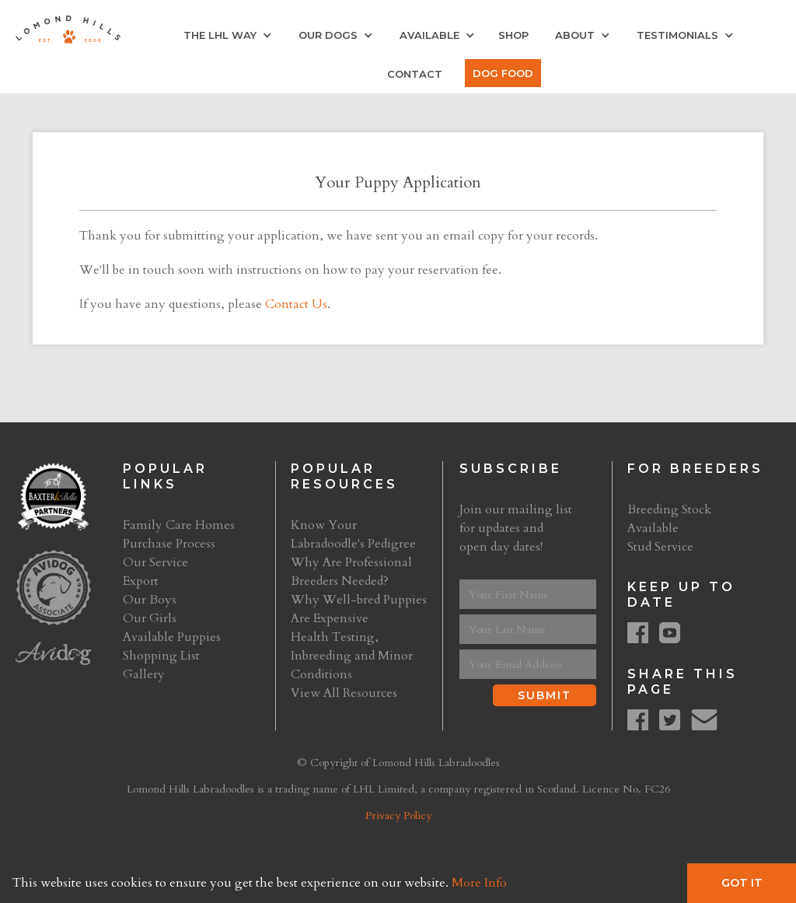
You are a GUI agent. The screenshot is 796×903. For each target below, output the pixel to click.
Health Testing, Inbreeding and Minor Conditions (352, 655)
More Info (479, 882)
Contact (414, 74)
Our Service (155, 562)
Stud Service (660, 546)
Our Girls (149, 618)
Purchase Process (169, 543)
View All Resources (344, 693)
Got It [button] (742, 883)
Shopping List (161, 655)
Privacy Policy (398, 815)
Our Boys (149, 599)
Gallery (144, 674)
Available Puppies (172, 637)
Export (141, 581)
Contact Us (296, 304)
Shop (513, 35)
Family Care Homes (179, 525)
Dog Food (503, 73)
